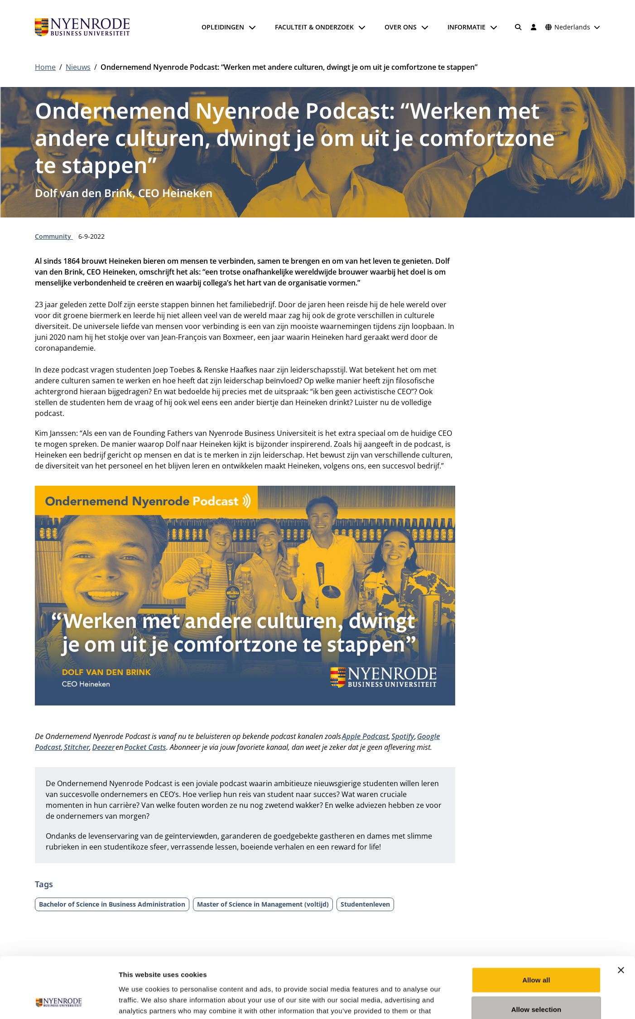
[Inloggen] (533, 27)
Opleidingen (223, 27)
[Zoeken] (519, 27)
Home (45, 67)
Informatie (466, 27)
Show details (475, 1001)
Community (54, 236)
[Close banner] (621, 913)
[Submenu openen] (252, 27)
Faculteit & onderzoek (314, 27)
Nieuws (78, 67)
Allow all (536, 923)
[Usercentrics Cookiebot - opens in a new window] (58, 1001)
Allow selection (536, 952)
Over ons (401, 27)
